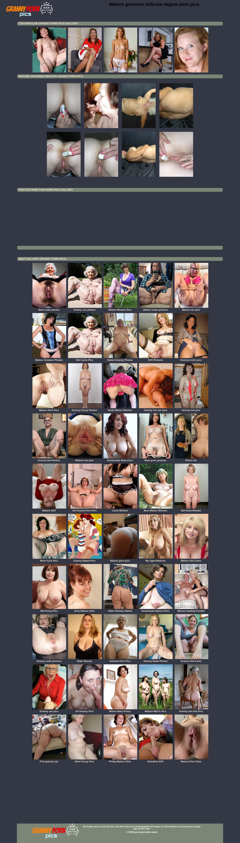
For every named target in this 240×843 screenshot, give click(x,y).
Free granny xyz (49, 760)
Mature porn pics (120, 559)
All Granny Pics (85, 710)
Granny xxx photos (85, 308)
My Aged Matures (156, 559)
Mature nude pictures (156, 308)
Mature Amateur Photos (49, 358)
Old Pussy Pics (49, 609)
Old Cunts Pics (85, 358)
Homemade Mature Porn (156, 609)
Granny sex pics (49, 710)
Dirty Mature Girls (85, 609)
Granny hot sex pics (156, 409)
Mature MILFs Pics (156, 710)
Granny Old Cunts (191, 659)
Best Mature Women (156, 509)
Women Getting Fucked (191, 609)
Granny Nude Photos (156, 659)
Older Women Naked (120, 609)
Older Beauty (85, 659)
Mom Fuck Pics (49, 559)
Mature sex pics (191, 308)
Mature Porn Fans (191, 760)
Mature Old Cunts (191, 559)
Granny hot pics (191, 409)
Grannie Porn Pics (120, 659)
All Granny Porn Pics (85, 509)
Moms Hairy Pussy (120, 710)
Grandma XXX (156, 760)
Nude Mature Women (120, 409)
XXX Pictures (156, 358)
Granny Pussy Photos (85, 409)
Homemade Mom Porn (120, 459)
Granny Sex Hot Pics (191, 710)
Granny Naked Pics (85, 559)
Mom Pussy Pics (85, 760)
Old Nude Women (191, 509)
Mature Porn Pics (49, 409)
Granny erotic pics (191, 358)
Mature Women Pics (120, 308)
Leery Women (120, 509)
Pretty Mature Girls (120, 760)
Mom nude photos (49, 308)
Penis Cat (191, 459)
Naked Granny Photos (120, 358)
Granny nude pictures (49, 659)
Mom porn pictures (156, 459)
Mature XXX (49, 509)
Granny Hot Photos (49, 459)
